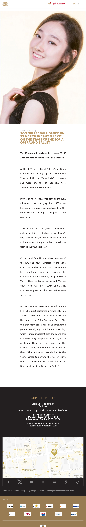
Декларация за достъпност (63, 491)
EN (78, 4)
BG (74, 4)
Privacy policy (25, 491)
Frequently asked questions (41, 491)
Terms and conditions (11, 491)
